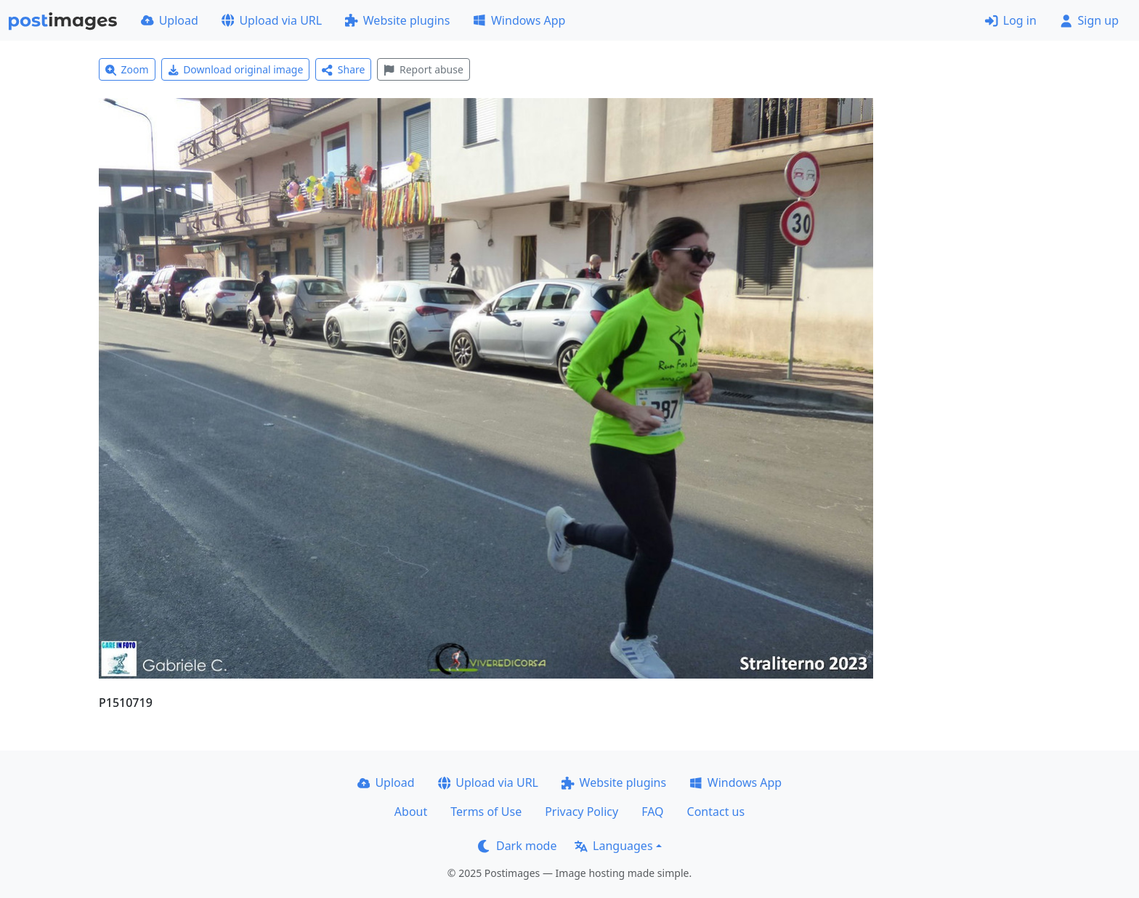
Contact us (716, 812)
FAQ (652, 812)
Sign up (1089, 20)
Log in (1011, 20)
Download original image (236, 69)
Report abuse (423, 69)
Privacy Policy (581, 812)
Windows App (519, 20)
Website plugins (397, 20)
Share (343, 69)
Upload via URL (272, 20)
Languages (613, 846)
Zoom (127, 69)
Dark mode (517, 846)
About (410, 812)
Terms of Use (486, 812)
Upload (169, 20)
